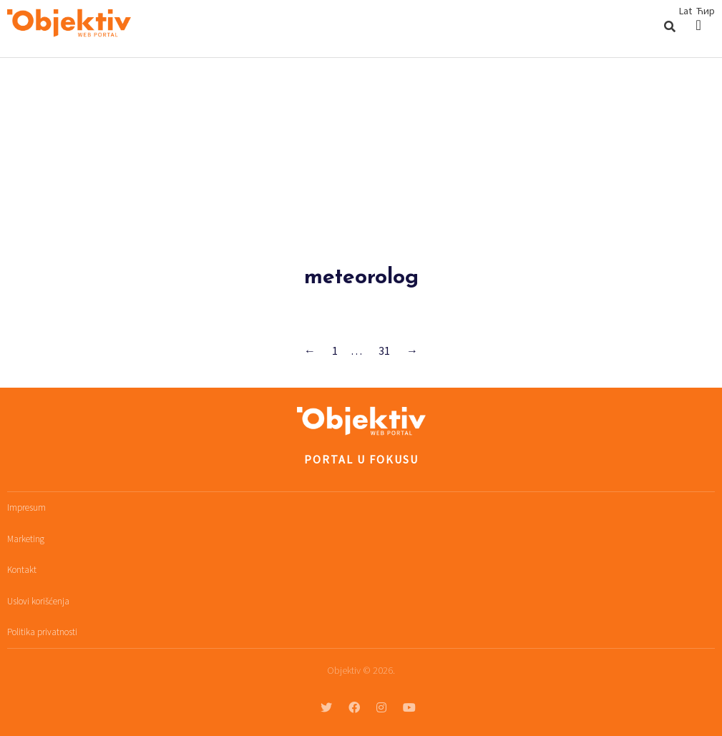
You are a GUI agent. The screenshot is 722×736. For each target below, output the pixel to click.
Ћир (705, 10)
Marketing (25, 539)
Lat (685, 10)
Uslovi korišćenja (38, 601)
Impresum (26, 507)
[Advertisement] (361, 165)
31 (384, 350)
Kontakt (21, 570)
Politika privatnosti (42, 632)
